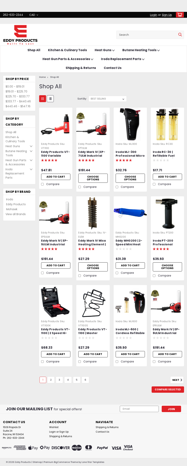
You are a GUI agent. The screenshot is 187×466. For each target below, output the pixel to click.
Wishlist (54, 427)
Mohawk (11, 209)
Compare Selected (168, 389)
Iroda (9, 199)
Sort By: (82, 99)
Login (153, 15)
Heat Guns (105, 50)
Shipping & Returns (81, 68)
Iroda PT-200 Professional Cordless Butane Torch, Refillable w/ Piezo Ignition (166, 243)
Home (42, 77)
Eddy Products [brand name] (50, 144)
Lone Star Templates (93, 462)
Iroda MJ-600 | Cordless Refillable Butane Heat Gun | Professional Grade (130, 331)
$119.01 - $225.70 (16, 91)
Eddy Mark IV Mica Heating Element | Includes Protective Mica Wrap (92, 243)
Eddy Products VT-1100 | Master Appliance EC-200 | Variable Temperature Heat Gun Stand (93, 331)
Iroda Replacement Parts (122, 59)
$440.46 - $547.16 (18, 106)
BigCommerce (62, 462)
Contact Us (113, 68)
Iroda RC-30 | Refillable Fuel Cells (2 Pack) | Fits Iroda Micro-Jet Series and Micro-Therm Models (167, 154)
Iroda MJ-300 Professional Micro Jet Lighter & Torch (130, 154)
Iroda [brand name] (119, 144)
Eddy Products (16, 204)
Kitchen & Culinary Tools (67, 50)
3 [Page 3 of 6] (59, 379)
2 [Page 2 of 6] (51, 379)
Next (178, 380)
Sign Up (167, 15)
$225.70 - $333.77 (18, 96)
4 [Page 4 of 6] (68, 379)
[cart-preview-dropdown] (179, 14)
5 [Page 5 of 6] (76, 379)
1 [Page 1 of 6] (42, 379)
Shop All (33, 50)
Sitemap (37, 462)
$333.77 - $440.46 (18, 101)
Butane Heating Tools (141, 50)
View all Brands (16, 214)
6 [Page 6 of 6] (85, 379)
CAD (33, 15)
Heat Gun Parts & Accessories (67, 59)
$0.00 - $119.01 (15, 86)
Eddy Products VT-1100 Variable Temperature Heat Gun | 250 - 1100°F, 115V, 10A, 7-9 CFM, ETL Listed (55, 154)
